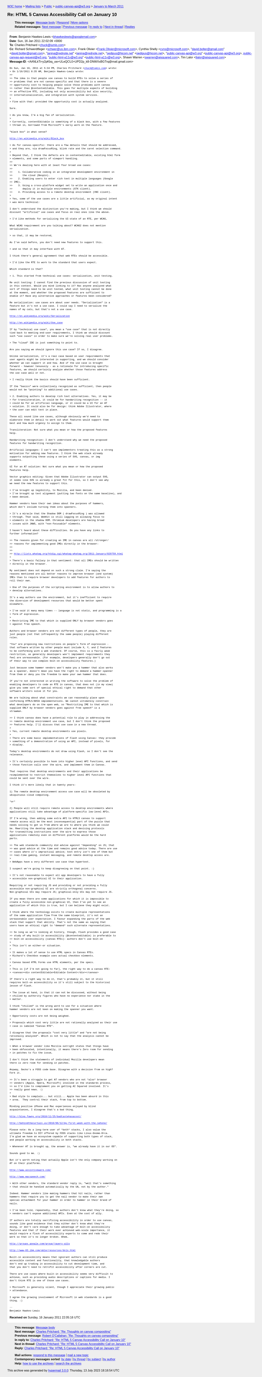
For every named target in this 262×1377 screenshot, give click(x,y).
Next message (51, 26)
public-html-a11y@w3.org (66, 57)
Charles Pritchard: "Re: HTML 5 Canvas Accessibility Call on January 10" (77, 1339)
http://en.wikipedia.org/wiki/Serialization (40, 316)
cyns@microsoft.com (173, 49)
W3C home (14, 6)
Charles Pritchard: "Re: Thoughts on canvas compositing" (73, 1331)
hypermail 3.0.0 (58, 1370)
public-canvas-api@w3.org (72, 6)
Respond (63, 22)
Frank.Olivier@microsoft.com (116, 49)
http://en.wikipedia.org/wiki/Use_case (36, 322)
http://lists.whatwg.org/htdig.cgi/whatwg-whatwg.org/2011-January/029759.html (68, 554)
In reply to (95, 26)
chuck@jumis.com (52, 45)
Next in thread (114, 26)
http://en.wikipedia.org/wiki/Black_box (37, 138)
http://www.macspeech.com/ (27, 1176)
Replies (130, 26)
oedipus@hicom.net (120, 53)
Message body (45, 22)
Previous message (75, 26)
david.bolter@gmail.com (208, 49)
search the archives (69, 1363)
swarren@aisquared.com (161, 57)
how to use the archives (38, 1363)
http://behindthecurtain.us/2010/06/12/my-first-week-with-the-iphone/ (58, 1123)
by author (109, 1359)
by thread (79, 1359)
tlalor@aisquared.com (210, 57)
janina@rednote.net (60, 53)
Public (48, 6)
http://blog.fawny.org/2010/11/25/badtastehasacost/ (45, 1116)
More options (79, 22)
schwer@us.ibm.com (61, 49)
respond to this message (49, 1355)
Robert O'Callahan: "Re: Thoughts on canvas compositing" (80, 1335)
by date (66, 1359)
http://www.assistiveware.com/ (30, 1170)
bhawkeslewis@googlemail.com (74, 36)
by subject (94, 1359)
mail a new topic (78, 1355)
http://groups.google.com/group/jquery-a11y (40, 1244)
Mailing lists (33, 6)
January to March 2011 (108, 6)
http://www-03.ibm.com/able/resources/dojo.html (43, 1250)
